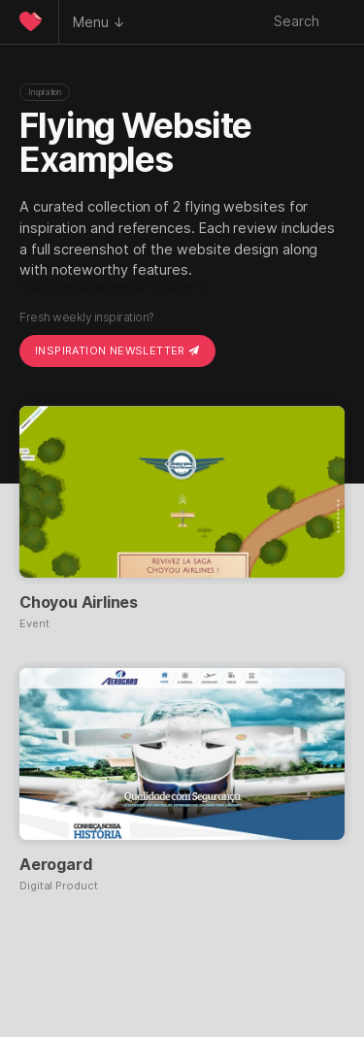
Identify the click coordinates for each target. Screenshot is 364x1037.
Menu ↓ (99, 22)
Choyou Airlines (78, 602)
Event (34, 624)
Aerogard (55, 864)
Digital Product (58, 886)
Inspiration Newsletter (117, 350)
